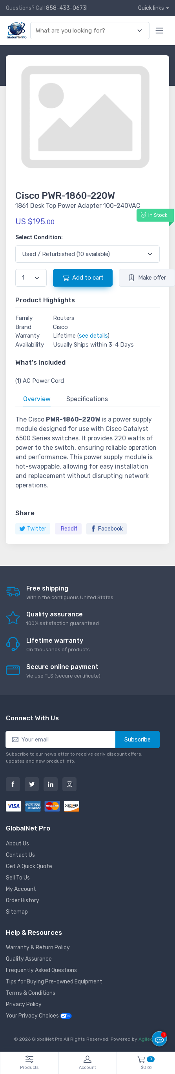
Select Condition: (39, 237)
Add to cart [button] (83, 277)
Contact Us (20, 855)
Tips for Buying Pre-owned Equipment (54, 981)
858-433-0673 (66, 8)
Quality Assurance (29, 959)
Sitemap (17, 912)
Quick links (151, 8)
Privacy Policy (24, 1004)
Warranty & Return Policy (38, 947)
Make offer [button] (147, 277)
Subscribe (137, 739)
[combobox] (85, 30)
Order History (22, 900)
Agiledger (149, 1039)
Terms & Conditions (30, 993)
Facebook (106, 528)
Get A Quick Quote (29, 866)
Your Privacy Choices (39, 1015)
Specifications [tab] (87, 399)
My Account (21, 889)
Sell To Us (18, 877)
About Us (17, 843)
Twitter (32, 528)
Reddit (69, 528)
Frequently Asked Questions (41, 970)
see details (93, 335)
